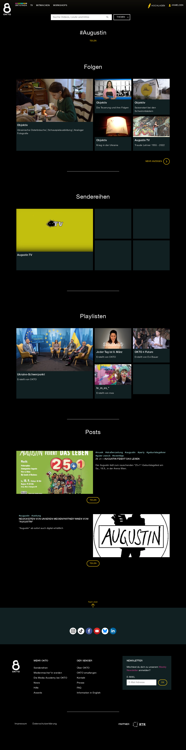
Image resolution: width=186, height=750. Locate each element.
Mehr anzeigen (158, 161)
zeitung (37, 515)
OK (162, 682)
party (141, 452)
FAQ (79, 688)
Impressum (21, 723)
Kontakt (81, 678)
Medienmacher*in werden (48, 673)
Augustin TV (142, 140)
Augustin (131, 452)
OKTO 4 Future (144, 351)
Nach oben (93, 604)
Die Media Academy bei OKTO (50, 678)
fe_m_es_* (102, 387)
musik (100, 452)
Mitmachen (44, 5)
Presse (80, 683)
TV (32, 5)
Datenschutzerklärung (44, 723)
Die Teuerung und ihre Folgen (112, 108)
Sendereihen (41, 668)
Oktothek (22, 5)
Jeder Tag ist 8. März (109, 351)
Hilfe (36, 688)
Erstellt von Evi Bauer (146, 357)
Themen (122, 17)
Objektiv (101, 102)
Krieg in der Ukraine (107, 145)
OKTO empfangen (87, 673)
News (37, 683)
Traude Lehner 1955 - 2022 (150, 145)
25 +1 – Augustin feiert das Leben (118, 458)
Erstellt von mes (105, 393)
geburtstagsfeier (157, 452)
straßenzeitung (115, 452)
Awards (38, 692)
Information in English (89, 692)
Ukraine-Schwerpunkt (31, 374)
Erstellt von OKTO (27, 379)
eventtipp (119, 455)
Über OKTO (83, 668)
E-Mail (131, 677)
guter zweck (103, 455)
